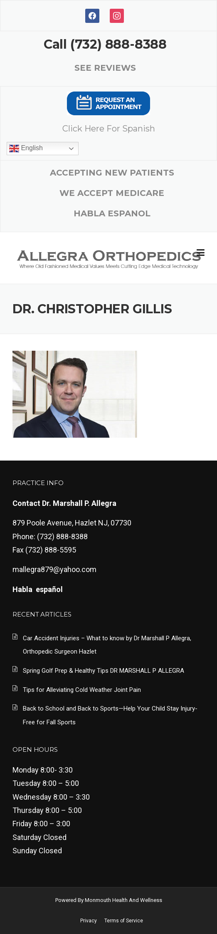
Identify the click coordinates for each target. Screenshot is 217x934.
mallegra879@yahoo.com (54, 569)
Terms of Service (123, 920)
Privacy (88, 920)
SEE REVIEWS (105, 68)
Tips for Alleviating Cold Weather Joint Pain (82, 690)
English (26, 149)
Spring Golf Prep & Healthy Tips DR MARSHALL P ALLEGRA (103, 670)
